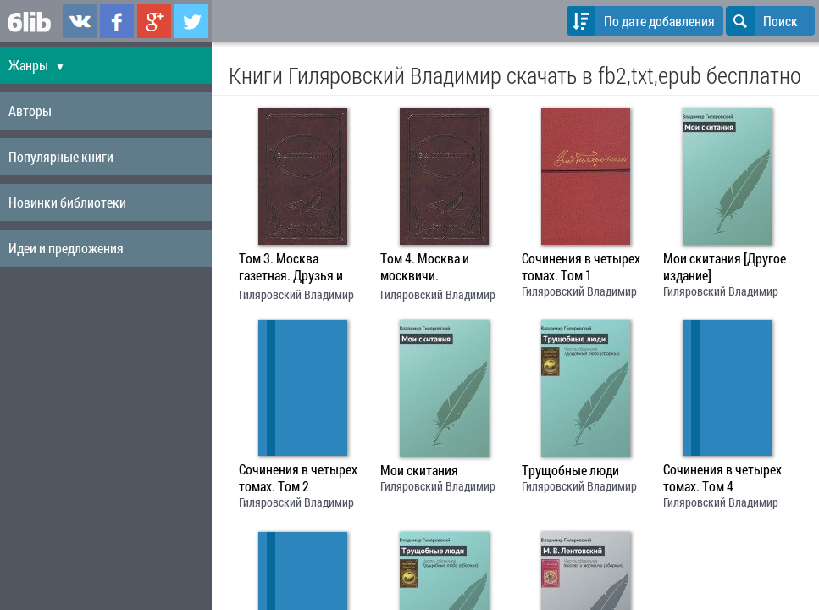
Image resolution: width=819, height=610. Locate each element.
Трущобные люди (570, 470)
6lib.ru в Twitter (191, 21)
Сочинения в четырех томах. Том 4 (722, 478)
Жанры (36, 65)
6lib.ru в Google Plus (154, 21)
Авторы (30, 110)
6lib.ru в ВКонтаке (80, 21)
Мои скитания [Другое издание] (724, 267)
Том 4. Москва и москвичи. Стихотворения (424, 268)
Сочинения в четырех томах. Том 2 (298, 478)
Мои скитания (419, 470)
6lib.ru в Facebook (117, 21)
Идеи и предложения (66, 248)
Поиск (762, 21)
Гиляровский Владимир (296, 294)
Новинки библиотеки (67, 202)
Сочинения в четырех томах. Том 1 (581, 267)
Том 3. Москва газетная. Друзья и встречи (291, 268)
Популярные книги (60, 156)
